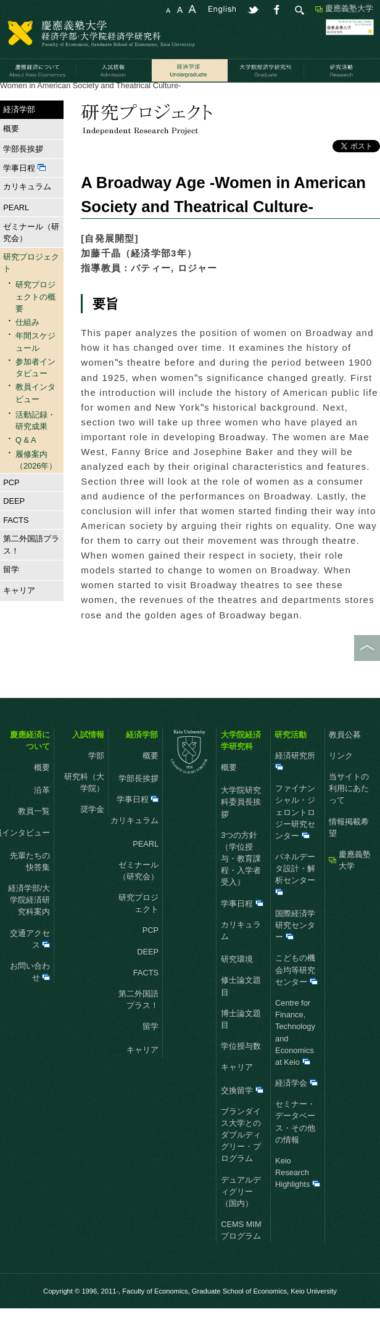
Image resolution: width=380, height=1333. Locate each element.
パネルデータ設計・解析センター (295, 898)
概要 (9, 152)
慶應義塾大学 (349, 8)
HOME (11, 97)
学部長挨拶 (23, 173)
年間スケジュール (35, 366)
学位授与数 (241, 1070)
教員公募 (345, 758)
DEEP (14, 525)
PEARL (16, 231)
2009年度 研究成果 (262, 97)
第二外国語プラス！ (31, 569)
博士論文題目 (241, 1043)
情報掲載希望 (349, 851)
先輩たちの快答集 (30, 885)
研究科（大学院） (84, 806)
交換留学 (242, 1114)
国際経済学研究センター (295, 949)
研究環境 (237, 983)
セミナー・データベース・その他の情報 (295, 1146)
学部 (96, 779)
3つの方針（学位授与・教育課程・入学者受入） (241, 883)
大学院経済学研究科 (241, 764)
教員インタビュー (35, 417)
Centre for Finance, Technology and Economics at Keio (295, 1056)
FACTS (15, 544)
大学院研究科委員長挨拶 (241, 826)
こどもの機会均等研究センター (296, 994)
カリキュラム (25, 211)
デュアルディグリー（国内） (241, 1215)
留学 (9, 594)
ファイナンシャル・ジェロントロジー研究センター (295, 836)
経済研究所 (295, 784)
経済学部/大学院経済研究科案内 (29, 924)
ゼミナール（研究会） (31, 256)
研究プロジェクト (106, 97)
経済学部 (49, 97)
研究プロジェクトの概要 (35, 321)
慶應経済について (30, 764)
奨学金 (92, 834)
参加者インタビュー (35, 391)
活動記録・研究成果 (183, 97)
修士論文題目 (241, 1010)
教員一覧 (34, 835)
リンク (341, 779)
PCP (11, 506)
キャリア (17, 614)
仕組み (27, 346)
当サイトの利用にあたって (349, 812)
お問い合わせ (30, 995)
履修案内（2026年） (36, 484)
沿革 (42, 814)
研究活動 (291, 758)
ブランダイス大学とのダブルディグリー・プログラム (241, 1159)
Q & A (25, 464)
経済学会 (296, 1107)
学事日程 (24, 192)
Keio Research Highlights (297, 1196)
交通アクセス (30, 963)
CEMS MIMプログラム (241, 1254)
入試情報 (88, 758)
